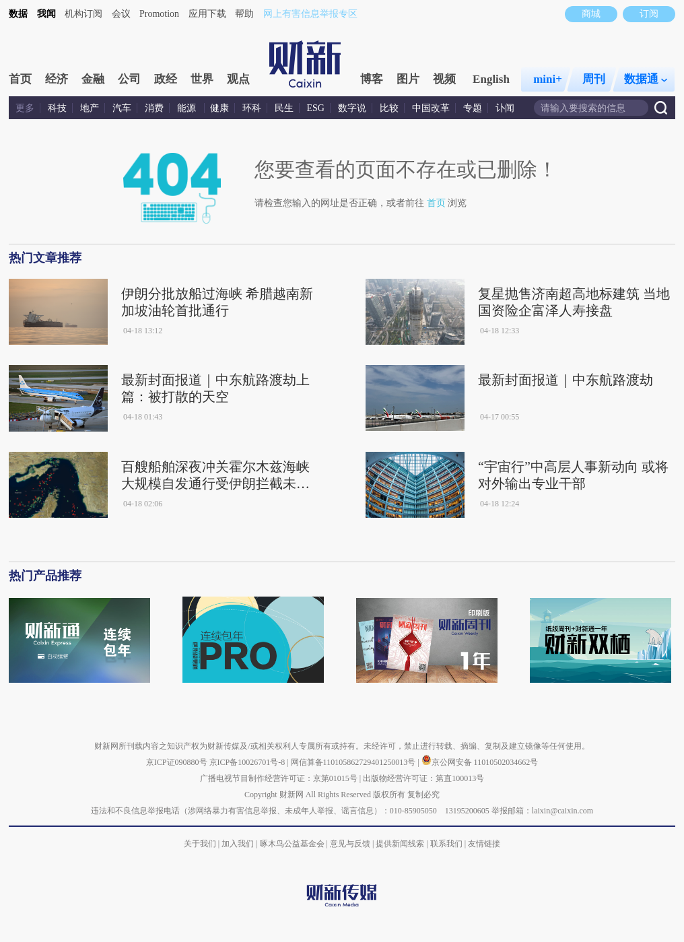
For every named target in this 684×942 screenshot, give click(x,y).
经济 (56, 79)
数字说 (352, 108)
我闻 (46, 14)
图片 (408, 79)
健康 (219, 108)
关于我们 (200, 843)
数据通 (645, 79)
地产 (89, 108)
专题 (472, 108)
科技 (57, 108)
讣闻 (504, 108)
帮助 (244, 14)
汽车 (121, 108)
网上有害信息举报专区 (310, 14)
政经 (165, 79)
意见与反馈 (350, 843)
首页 (20, 79)
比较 (389, 108)
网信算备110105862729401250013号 (354, 762)
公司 (129, 79)
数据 (18, 14)
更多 (24, 108)
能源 (188, 108)
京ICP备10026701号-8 (248, 762)
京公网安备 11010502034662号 (480, 762)
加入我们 (237, 843)
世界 (202, 79)
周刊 (593, 79)
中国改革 (431, 108)
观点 (238, 79)
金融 (92, 79)
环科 (251, 108)
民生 (284, 108)
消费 (154, 108)
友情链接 (484, 843)
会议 (121, 14)
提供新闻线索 (400, 843)
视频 (444, 79)
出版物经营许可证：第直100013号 (423, 778)
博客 (371, 79)
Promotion (159, 14)
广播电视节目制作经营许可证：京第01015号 (278, 778)
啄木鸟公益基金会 (293, 843)
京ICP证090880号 (176, 762)
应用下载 (207, 14)
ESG (315, 108)
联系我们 (446, 843)
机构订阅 (83, 14)
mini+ (547, 79)
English (491, 79)
